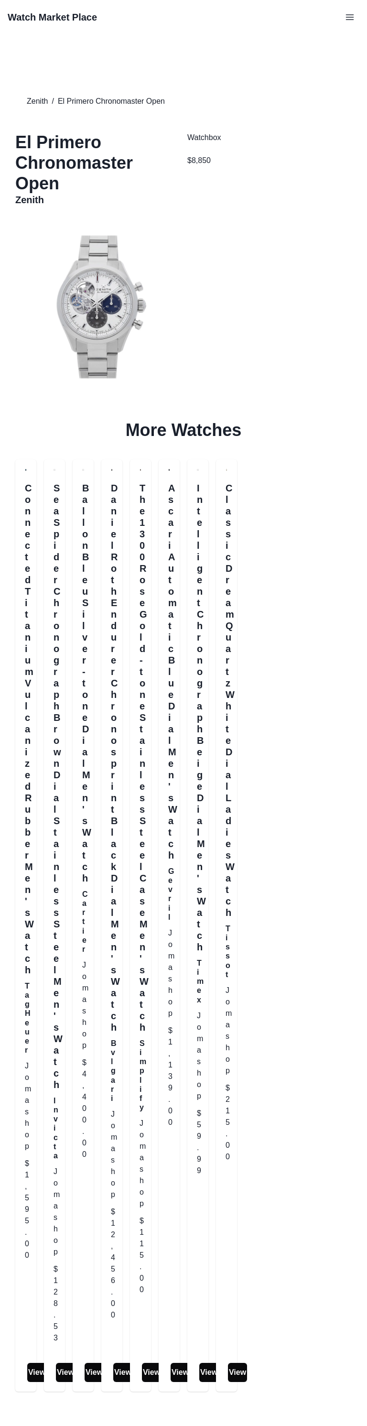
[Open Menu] (349, 17)
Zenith (37, 101)
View (36, 1372)
